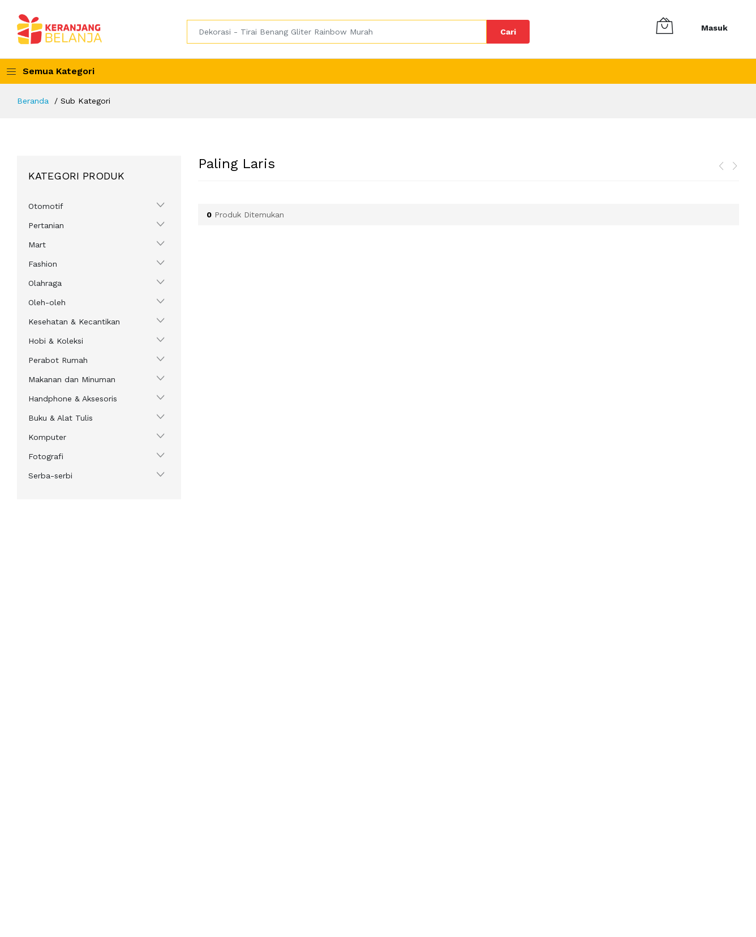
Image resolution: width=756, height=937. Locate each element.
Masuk (714, 27)
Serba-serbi (50, 475)
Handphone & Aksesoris (72, 398)
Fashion (42, 263)
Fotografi (45, 456)
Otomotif (45, 206)
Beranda (33, 100)
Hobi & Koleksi (55, 340)
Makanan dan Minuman (71, 379)
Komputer (47, 437)
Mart (37, 244)
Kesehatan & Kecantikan (74, 321)
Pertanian (46, 225)
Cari (508, 31)
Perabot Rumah (58, 360)
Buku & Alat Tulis (60, 417)
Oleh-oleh (47, 302)
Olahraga (45, 283)
